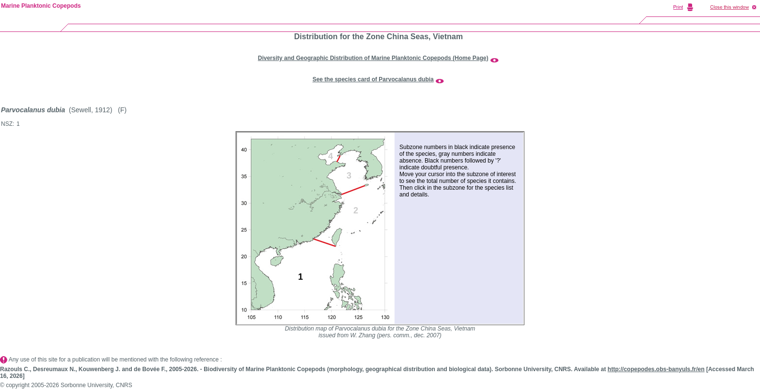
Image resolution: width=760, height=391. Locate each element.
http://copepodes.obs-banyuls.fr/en (656, 369)
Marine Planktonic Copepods (41, 5)
